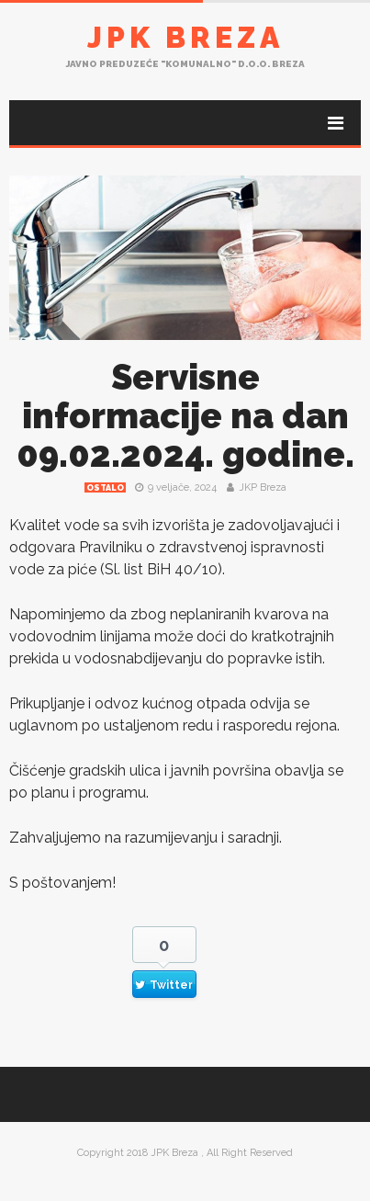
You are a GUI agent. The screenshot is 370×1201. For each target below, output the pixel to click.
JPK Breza (185, 37)
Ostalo (105, 488)
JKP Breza (262, 487)
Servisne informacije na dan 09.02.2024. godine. (185, 416)
